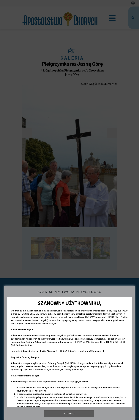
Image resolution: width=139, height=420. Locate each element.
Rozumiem (69, 413)
